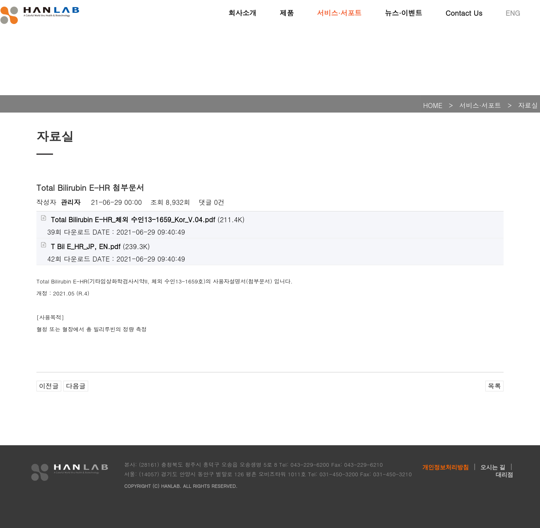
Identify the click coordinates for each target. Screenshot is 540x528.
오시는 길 (492, 467)
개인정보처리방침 (445, 467)
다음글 (76, 386)
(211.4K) (143, 219)
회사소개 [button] (242, 12)
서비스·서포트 (480, 105)
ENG (513, 12)
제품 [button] (287, 12)
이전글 (49, 386)
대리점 (504, 474)
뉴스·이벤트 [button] (403, 12)
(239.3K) (95, 246)
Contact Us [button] (464, 12)
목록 (494, 386)
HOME (433, 105)
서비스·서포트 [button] (339, 12)
